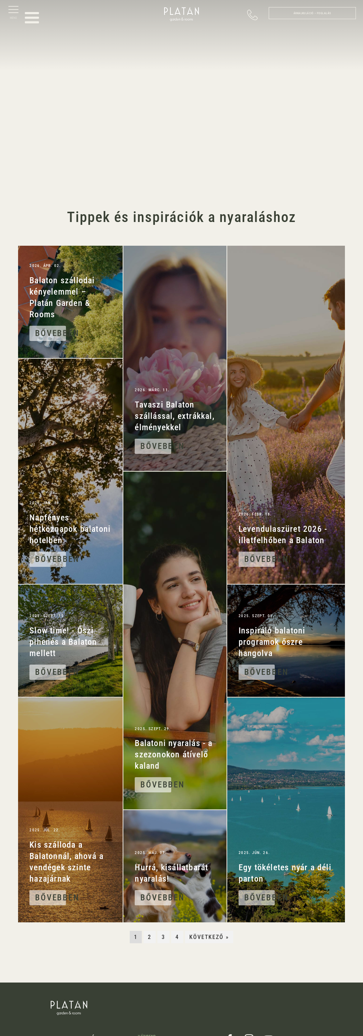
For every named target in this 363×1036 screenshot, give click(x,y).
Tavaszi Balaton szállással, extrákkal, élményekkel (174, 416)
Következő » (209, 937)
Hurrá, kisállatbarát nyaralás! (171, 873)
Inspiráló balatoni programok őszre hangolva (272, 642)
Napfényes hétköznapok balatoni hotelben (70, 529)
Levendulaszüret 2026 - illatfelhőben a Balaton (283, 534)
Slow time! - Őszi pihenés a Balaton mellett (63, 642)
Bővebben (50, 333)
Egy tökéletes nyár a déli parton (285, 873)
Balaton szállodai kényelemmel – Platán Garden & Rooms (62, 297)
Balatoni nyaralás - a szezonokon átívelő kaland (173, 754)
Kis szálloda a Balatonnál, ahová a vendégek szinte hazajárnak (66, 862)
